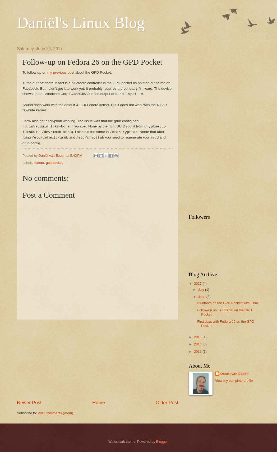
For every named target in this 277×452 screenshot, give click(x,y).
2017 (198, 284)
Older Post (167, 402)
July (201, 290)
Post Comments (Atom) (55, 413)
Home (98, 402)
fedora (39, 163)
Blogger (162, 442)
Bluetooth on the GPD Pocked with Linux (228, 303)
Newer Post (29, 402)
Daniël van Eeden (234, 374)
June (202, 297)
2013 (198, 344)
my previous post (60, 72)
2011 (198, 352)
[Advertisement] (97, 360)
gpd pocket (54, 163)
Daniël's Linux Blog (81, 22)
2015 (198, 337)
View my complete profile (234, 381)
